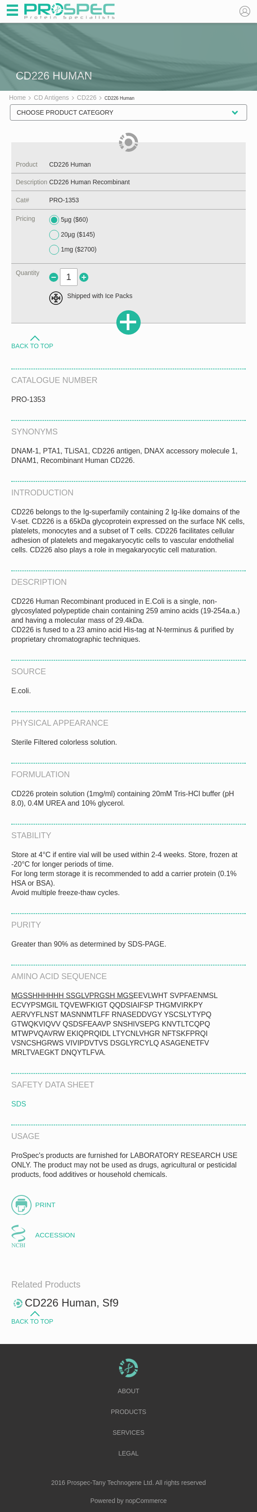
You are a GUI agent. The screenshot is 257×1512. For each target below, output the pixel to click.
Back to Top (32, 345)
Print (45, 1205)
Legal (128, 1453)
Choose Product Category (65, 112)
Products (129, 1411)
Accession (55, 1235)
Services (129, 1432)
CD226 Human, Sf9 (72, 1303)
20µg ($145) (72, 235)
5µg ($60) (68, 220)
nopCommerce (146, 1500)
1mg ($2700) (72, 250)
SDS (18, 1104)
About (128, 1391)
